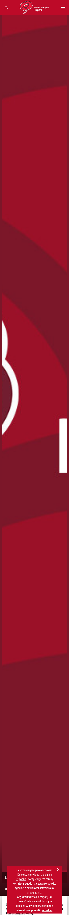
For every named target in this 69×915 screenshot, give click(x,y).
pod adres (46, 910)
